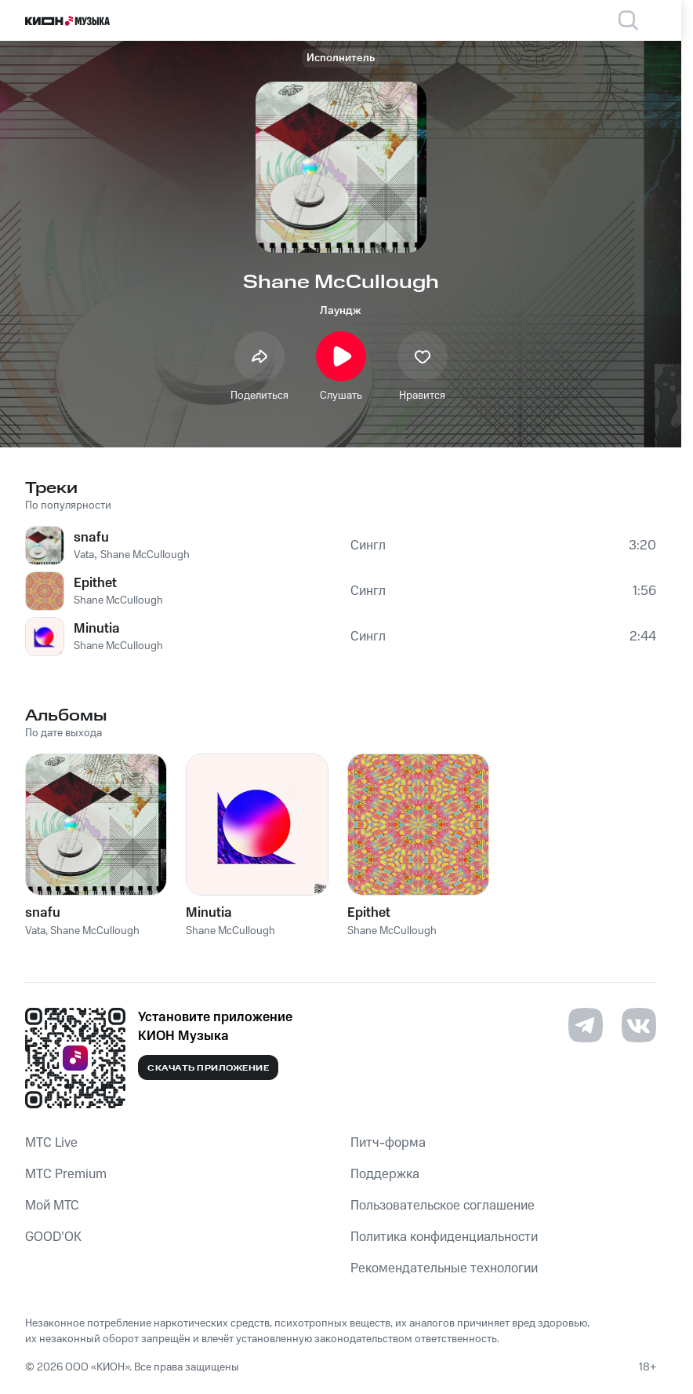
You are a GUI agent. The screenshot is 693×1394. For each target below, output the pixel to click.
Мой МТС (52, 1205)
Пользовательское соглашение (442, 1205)
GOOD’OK (53, 1237)
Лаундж (340, 311)
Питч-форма (388, 1142)
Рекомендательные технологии (444, 1268)
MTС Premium (66, 1174)
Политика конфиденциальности (444, 1237)
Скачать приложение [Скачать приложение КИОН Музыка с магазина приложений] (208, 1068)
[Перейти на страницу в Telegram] (585, 1025)
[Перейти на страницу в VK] (639, 1025)
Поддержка (384, 1174)
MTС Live (51, 1142)
